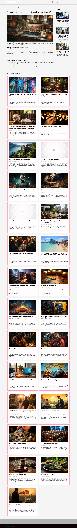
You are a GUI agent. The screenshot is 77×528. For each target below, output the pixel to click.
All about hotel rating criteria (48, 285)
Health (39, 2)
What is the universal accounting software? (20, 380)
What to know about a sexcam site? (50, 159)
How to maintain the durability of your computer (22, 285)
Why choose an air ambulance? (49, 349)
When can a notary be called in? (17, 474)
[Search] (11, 2)
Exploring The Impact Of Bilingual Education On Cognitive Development (63, 36)
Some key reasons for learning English (51, 126)
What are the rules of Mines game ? (50, 190)
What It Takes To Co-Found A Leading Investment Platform (63, 52)
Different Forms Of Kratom (48, 474)
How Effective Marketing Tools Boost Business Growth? (63, 21)
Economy (30, 2)
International (48, 2)
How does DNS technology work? (49, 443)
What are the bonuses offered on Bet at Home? (21, 190)
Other (66, 2)
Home (7, 7)
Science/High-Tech (57, 2)
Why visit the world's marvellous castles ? (20, 159)
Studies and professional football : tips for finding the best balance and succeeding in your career (22, 127)
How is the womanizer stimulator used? (19, 221)
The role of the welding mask (16, 349)
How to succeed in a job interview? (50, 411)
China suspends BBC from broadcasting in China (21, 505)
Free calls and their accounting (49, 380)
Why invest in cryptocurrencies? (17, 443)
